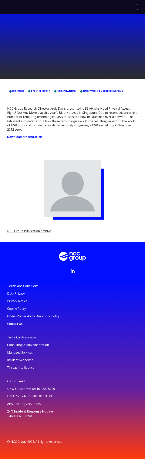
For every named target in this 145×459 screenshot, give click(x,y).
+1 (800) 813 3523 (39, 396)
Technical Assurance (21, 337)
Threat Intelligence (20, 367)
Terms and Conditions (23, 286)
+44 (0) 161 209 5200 (40, 389)
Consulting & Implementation (28, 345)
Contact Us (15, 324)
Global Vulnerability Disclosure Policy (33, 316)
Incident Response (20, 360)
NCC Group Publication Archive (29, 231)
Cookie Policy (16, 309)
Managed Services (20, 352)
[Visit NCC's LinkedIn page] (72, 271)
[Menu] (135, 7)
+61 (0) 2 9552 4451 (29, 404)
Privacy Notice (17, 301)
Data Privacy (16, 293)
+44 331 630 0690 (19, 416)
